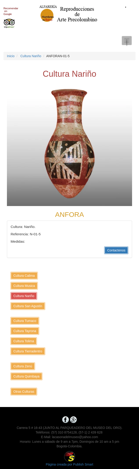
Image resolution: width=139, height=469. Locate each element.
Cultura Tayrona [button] (24, 331)
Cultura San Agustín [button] (27, 306)
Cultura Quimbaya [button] (26, 376)
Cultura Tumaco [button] (24, 321)
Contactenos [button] (116, 250)
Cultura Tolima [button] (23, 341)
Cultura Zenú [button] (22, 366)
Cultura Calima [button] (24, 275)
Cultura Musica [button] (24, 286)
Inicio (11, 56)
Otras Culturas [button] (23, 391)
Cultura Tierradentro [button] (27, 351)
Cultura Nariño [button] (23, 296)
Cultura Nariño (30, 56)
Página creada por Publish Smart (69, 464)
